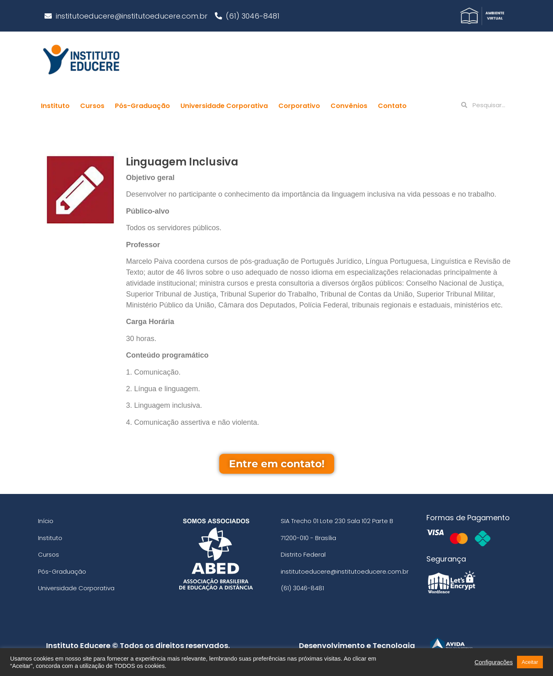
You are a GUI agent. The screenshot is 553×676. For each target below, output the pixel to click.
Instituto (55, 105)
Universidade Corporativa (224, 105)
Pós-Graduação (142, 105)
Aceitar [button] (530, 662)
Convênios (349, 105)
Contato (392, 105)
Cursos (92, 105)
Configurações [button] (494, 662)
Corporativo (299, 105)
